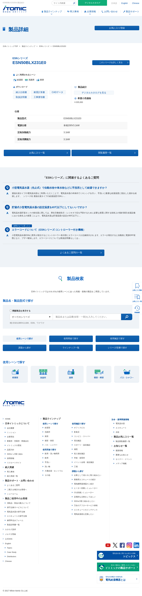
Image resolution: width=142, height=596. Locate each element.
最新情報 (119, 453)
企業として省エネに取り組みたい (87, 478)
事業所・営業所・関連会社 (18, 443)
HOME (7, 421)
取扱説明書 (21, 97)
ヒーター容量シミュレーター (86, 490)
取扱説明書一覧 (13, 527)
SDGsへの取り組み (15, 456)
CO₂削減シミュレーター (84, 495)
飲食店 (76, 434)
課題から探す (24, 349)
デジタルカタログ (92, 3)
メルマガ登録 (10, 536)
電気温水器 (120, 426)
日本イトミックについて (17, 426)
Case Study (11, 555)
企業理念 (10, 439)
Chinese (135, 3)
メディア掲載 (121, 466)
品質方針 (10, 452)
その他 (47, 478)
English (124, 3)
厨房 (46, 439)
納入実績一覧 (12, 478)
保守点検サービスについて (18, 510)
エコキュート (121, 430)
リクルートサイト (14, 465)
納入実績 (9, 469)
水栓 (117, 434)
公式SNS (8, 541)
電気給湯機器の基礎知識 (120, 581)
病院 (76, 452)
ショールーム (12, 496)
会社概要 (10, 430)
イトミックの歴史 (14, 448)
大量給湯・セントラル (54, 473)
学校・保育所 (79, 460)
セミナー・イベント (124, 461)
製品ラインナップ (52, 421)
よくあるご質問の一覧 (73, 252)
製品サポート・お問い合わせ (19, 483)
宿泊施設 (77, 443)
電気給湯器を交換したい (84, 516)
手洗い (47, 465)
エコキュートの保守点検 (17, 518)
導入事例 (10, 474)
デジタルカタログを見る (90, 92)
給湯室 (47, 430)
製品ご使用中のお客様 (16, 501)
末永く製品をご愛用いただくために (120, 569)
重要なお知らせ (122, 457)
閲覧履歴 (137, 312)
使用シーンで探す (25, 339)
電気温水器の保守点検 (16, 514)
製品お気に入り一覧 (124, 439)
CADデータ (57, 92)
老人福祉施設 (79, 456)
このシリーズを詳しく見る (113, 62)
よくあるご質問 (13, 488)
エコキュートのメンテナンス (86, 512)
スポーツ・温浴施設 (82, 447)
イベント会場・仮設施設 (84, 465)
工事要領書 (39, 97)
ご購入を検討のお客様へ (17, 492)
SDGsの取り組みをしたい (84, 503)
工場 (76, 469)
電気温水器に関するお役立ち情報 (120, 558)
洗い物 (47, 469)
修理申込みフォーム (15, 523)
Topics (9, 550)
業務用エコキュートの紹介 (85, 482)
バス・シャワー (51, 447)
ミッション (11, 435)
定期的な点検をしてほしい (85, 499)
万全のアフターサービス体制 (86, 508)
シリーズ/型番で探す (117, 349)
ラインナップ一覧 (71, 349)
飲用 (46, 460)
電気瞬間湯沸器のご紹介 (84, 486)
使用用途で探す (71, 339)
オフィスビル (79, 430)
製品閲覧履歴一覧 (123, 444)
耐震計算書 (39, 92)
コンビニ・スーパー (82, 439)
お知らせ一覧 (120, 448)
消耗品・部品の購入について (19, 505)
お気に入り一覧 (137, 301)
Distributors (11, 559)
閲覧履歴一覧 (95, 152)
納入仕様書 (21, 92)
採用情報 (10, 461)
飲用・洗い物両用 (52, 456)
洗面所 (47, 434)
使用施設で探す (117, 339)
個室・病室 (49, 443)
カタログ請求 (10, 532)
